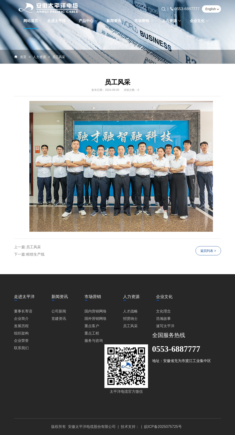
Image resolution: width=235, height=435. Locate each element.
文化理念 (163, 311)
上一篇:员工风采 (27, 247)
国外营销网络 (95, 319)
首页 (23, 57)
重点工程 (91, 333)
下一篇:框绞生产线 (29, 254)
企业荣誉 (21, 341)
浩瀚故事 (163, 319)
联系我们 (21, 348)
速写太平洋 (165, 326)
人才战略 (130, 311)
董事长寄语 (23, 311)
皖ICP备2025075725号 (163, 427)
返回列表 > (208, 251)
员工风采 (58, 57)
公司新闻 (58, 311)
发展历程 (21, 326)
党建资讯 (58, 319)
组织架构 (21, 333)
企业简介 (21, 319)
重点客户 (91, 326)
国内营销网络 (95, 311)
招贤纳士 (130, 319)
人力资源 (39, 57)
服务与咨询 (93, 341)
